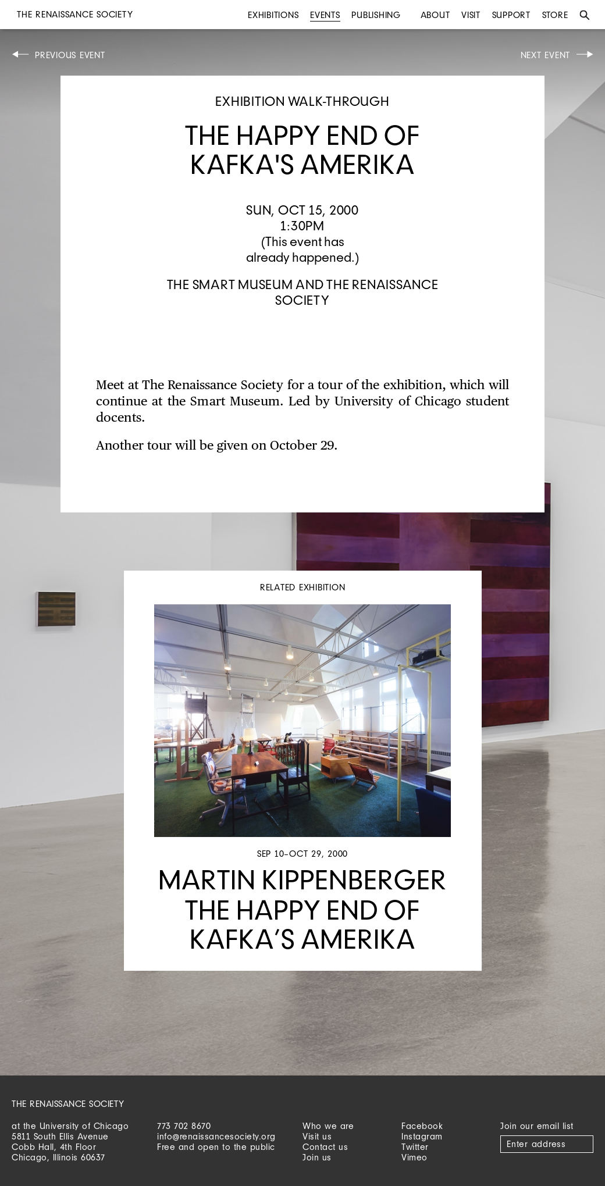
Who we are (328, 1125)
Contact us (325, 1146)
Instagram (422, 1136)
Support (511, 14)
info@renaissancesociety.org (216, 1136)
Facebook (422, 1125)
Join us (317, 1157)
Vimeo (414, 1157)
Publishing (376, 14)
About (435, 14)
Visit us (317, 1136)
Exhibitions (273, 14)
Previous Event (70, 54)
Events (325, 14)
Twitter (415, 1146)
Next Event (546, 54)
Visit (471, 14)
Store (555, 14)
